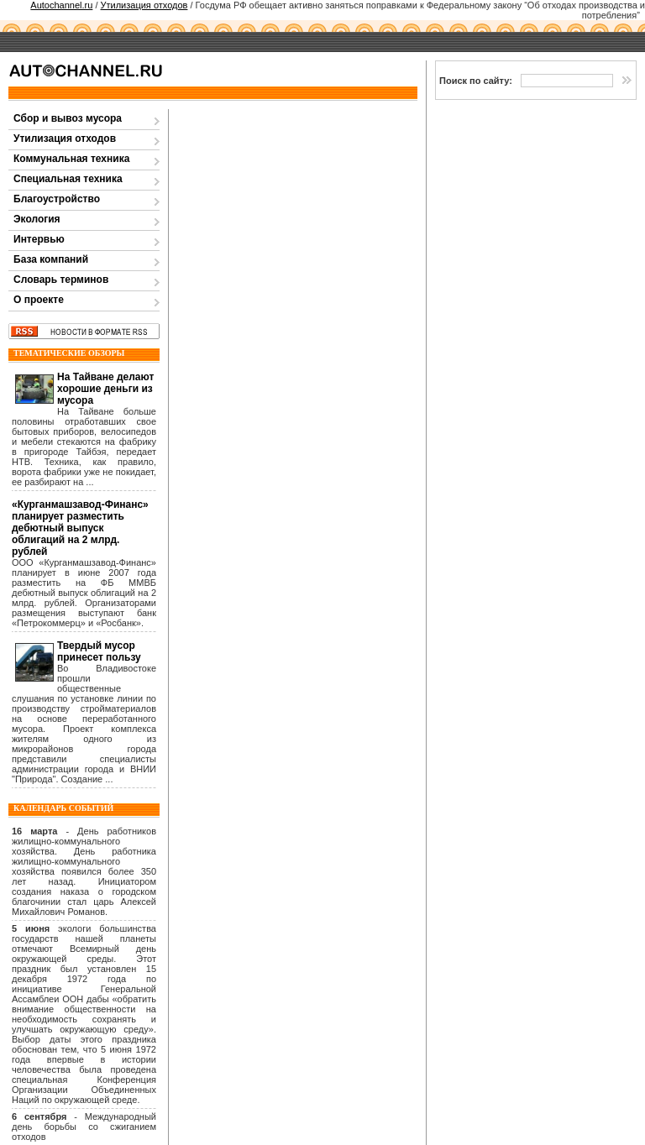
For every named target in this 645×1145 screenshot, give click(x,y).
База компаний (50, 259)
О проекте (38, 300)
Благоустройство (56, 199)
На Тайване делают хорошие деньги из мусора (105, 388)
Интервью (39, 239)
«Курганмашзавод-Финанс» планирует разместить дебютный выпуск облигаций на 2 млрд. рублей (80, 528)
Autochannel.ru (61, 5)
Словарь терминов (60, 279)
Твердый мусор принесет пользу (99, 651)
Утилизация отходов (144, 5)
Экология (36, 219)
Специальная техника (68, 179)
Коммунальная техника (71, 159)
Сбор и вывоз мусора (67, 118)
